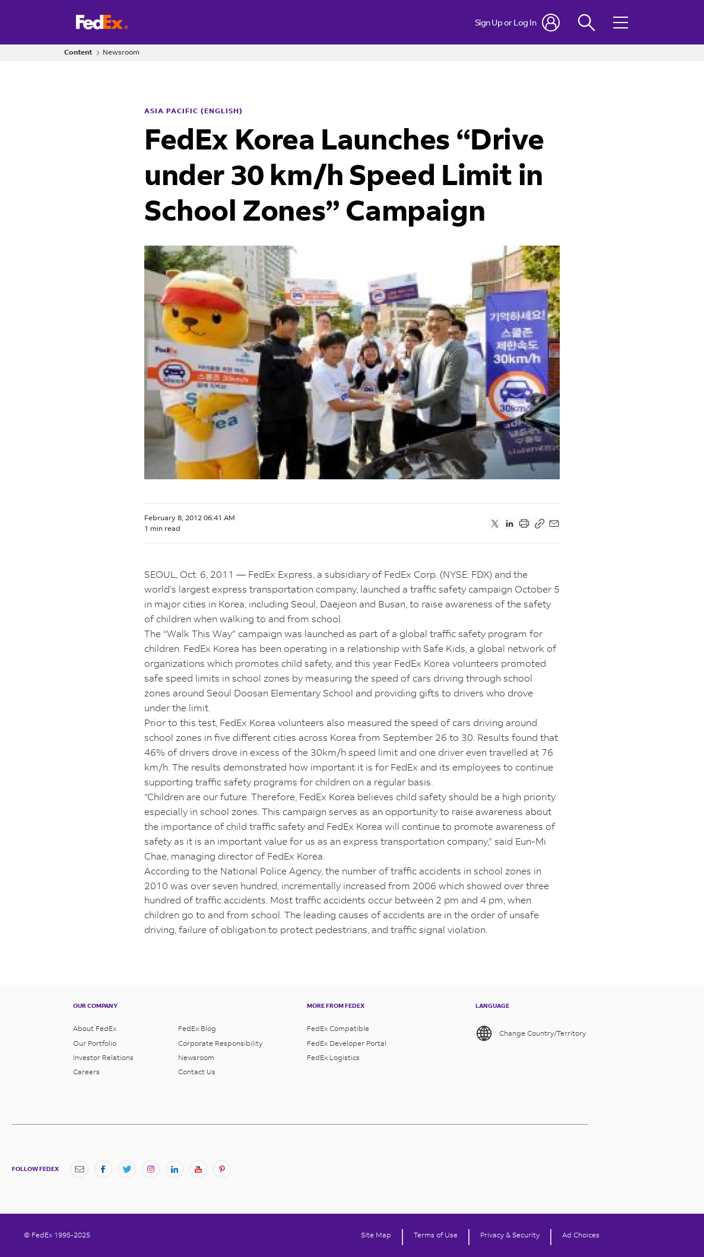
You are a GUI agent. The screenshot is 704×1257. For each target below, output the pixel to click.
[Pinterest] (222, 1169)
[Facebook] (103, 1169)
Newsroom (121, 52)
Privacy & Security (510, 1235)
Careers (86, 1072)
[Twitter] (127, 1169)
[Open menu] (622, 22)
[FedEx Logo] (102, 22)
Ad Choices (581, 1235)
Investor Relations (103, 1058)
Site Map (376, 1235)
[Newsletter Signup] (79, 1169)
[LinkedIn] (174, 1169)
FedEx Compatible (338, 1028)
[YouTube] (198, 1169)
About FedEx (94, 1028)
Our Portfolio (94, 1043)
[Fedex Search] (586, 22)
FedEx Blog (197, 1028)
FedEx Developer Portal (346, 1043)
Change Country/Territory (530, 1033)
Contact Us (196, 1072)
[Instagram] (151, 1169)
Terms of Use (436, 1235)
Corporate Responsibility (220, 1043)
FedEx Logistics (333, 1058)
